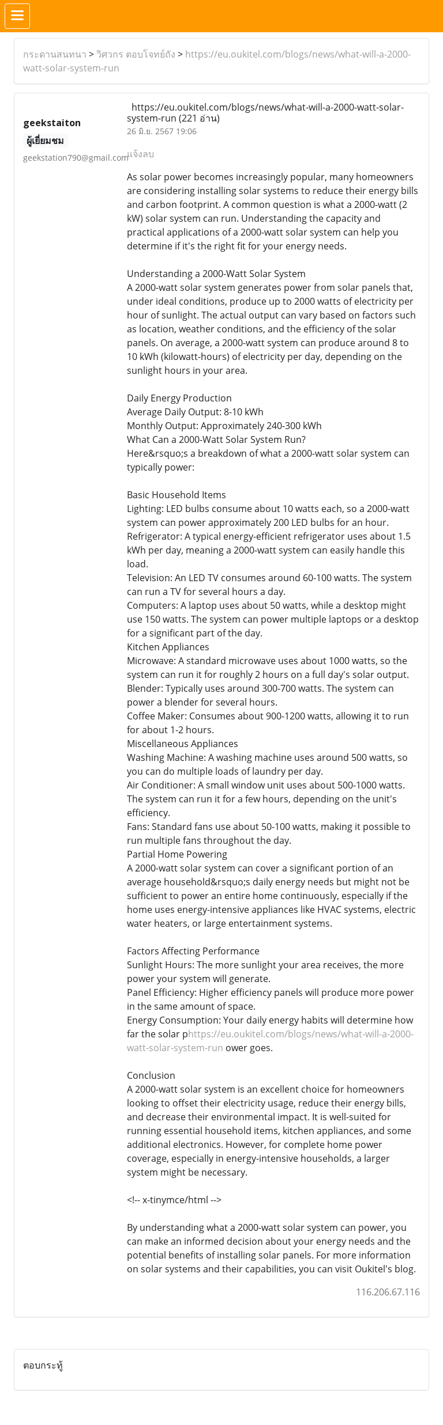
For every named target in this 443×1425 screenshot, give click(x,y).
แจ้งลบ (140, 153)
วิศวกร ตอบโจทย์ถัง (135, 54)
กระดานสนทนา (55, 54)
